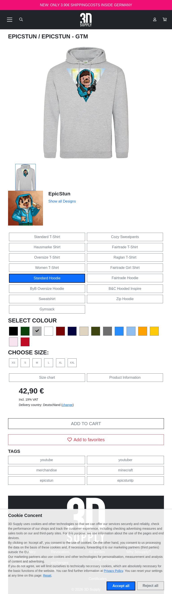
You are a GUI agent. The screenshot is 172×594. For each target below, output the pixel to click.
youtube (46, 460)
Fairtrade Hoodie (125, 278)
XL (60, 362)
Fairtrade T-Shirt (125, 247)
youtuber (125, 460)
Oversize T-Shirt (47, 257)
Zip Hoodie (124, 299)
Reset (47, 575)
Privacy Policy (113, 571)
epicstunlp (125, 480)
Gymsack (47, 309)
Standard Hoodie (47, 278)
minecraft (125, 470)
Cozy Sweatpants (125, 237)
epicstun (46, 480)
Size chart (47, 377)
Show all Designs (62, 201)
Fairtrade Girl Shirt (125, 268)
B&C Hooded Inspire (125, 289)
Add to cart (86, 423)
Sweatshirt (47, 299)
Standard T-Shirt (47, 237)
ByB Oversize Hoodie (47, 289)
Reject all (150, 586)
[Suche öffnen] (21, 19)
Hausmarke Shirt (47, 247)
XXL (72, 362)
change (67, 405)
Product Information (125, 377)
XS (13, 362)
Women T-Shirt (47, 268)
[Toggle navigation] (10, 19)
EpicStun (23, 36)
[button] (164, 20)
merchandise (46, 470)
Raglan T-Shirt (125, 257)
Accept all (120, 586)
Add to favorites (86, 439)
